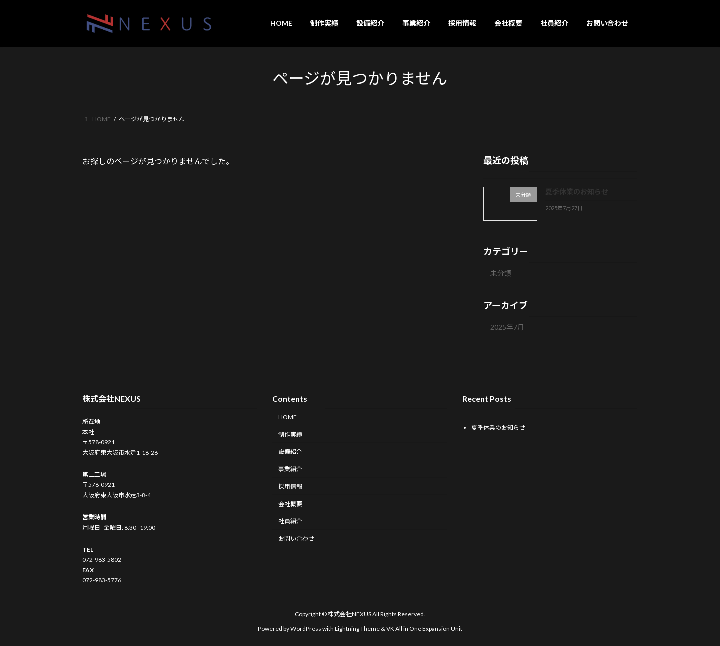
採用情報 (290, 486)
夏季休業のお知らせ (577, 191)
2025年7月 (507, 327)
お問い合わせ (296, 539)
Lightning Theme (357, 628)
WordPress (306, 628)
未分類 (501, 273)
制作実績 (290, 434)
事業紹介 (290, 469)
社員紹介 (290, 521)
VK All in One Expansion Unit (424, 628)
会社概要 (290, 504)
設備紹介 (290, 452)
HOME (287, 417)
